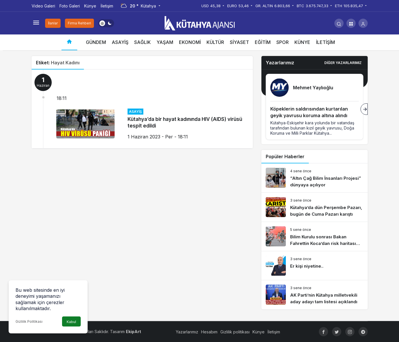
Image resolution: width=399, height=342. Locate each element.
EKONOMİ (190, 42)
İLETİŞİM (325, 42)
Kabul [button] (71, 322)
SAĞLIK (142, 42)
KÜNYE (302, 42)
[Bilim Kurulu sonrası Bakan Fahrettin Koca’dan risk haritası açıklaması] (314, 236)
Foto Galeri (69, 5)
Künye (90, 5)
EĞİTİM (263, 42)
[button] (351, 23)
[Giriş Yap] (363, 23)
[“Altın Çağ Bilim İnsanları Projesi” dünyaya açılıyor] (314, 177)
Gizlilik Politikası (29, 321)
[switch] (106, 23)
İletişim (107, 5)
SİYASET (239, 42)
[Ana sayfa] (69, 42)
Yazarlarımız (187, 331)
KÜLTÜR (215, 42)
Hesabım (209, 331)
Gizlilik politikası (235, 331)
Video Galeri (43, 5)
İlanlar (53, 23)
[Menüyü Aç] (36, 23)
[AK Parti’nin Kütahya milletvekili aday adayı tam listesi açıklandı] (314, 294)
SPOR (282, 42)
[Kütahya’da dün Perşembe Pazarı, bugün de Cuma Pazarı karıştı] (314, 207)
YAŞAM (165, 42)
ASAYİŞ (120, 42)
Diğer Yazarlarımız (343, 63)
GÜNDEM (96, 42)
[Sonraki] (364, 109)
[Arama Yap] (339, 23)
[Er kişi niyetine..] (314, 265)
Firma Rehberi (79, 23)
